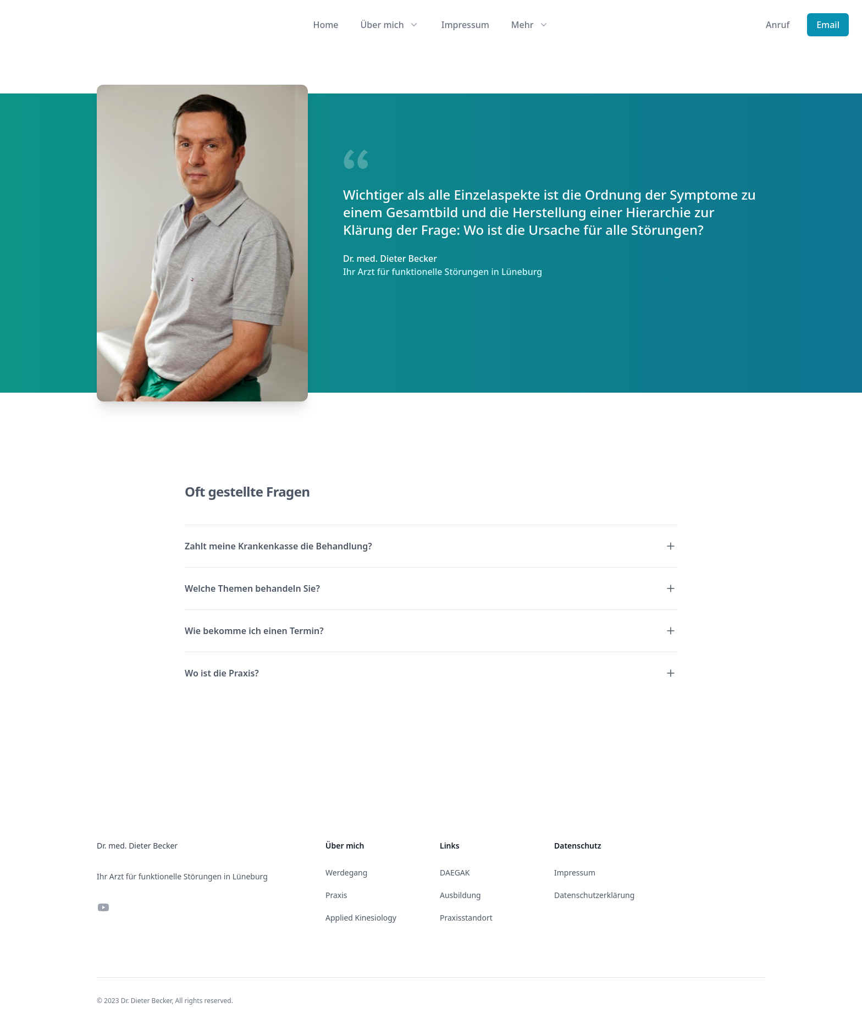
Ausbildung (460, 895)
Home (325, 25)
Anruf (777, 25)
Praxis (336, 895)
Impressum (465, 25)
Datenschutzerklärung (594, 895)
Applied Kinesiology (360, 917)
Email (827, 25)
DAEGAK (454, 872)
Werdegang (346, 872)
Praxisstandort (466, 917)
